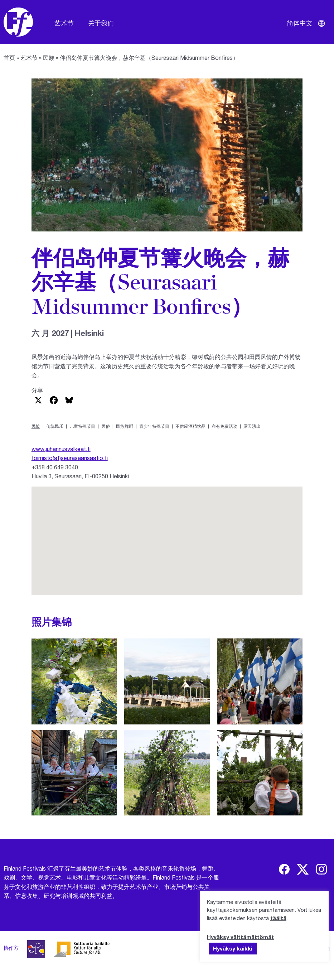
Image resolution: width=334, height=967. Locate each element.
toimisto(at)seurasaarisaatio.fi (70, 457)
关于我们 (101, 23)
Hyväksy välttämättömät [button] (240, 937)
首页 (9, 57)
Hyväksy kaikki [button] (232, 948)
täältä (278, 918)
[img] (284, 869)
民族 (48, 57)
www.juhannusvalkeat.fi (61, 448)
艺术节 (64, 23)
